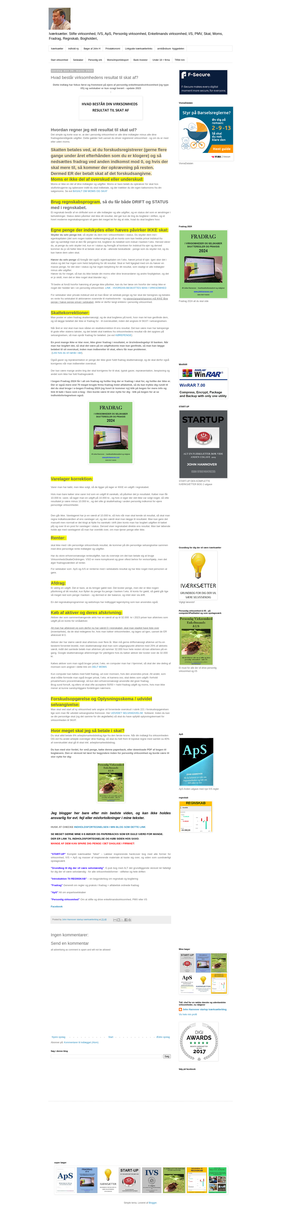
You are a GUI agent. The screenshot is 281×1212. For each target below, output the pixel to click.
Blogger (153, 1202)
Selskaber (78, 60)
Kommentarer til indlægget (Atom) (81, 1042)
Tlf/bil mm (180, 60)
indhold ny (73, 48)
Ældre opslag (163, 1037)
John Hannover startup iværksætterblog (205, 1009)
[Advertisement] (207, 195)
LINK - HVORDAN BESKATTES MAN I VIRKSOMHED (135, 287)
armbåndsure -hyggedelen (170, 48)
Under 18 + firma (161, 60)
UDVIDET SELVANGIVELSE (127, 713)
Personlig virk (95, 60)
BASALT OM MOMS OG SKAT (90, 191)
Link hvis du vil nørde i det (66, 352)
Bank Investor (140, 60)
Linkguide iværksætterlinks (138, 48)
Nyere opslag (58, 1037)
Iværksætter (57, 48)
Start (110, 1037)
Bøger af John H (92, 48)
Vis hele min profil (188, 1014)
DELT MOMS (99, 666)
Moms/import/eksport (117, 60)
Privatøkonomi (112, 48)
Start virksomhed (59, 60)
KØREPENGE (123, 335)
